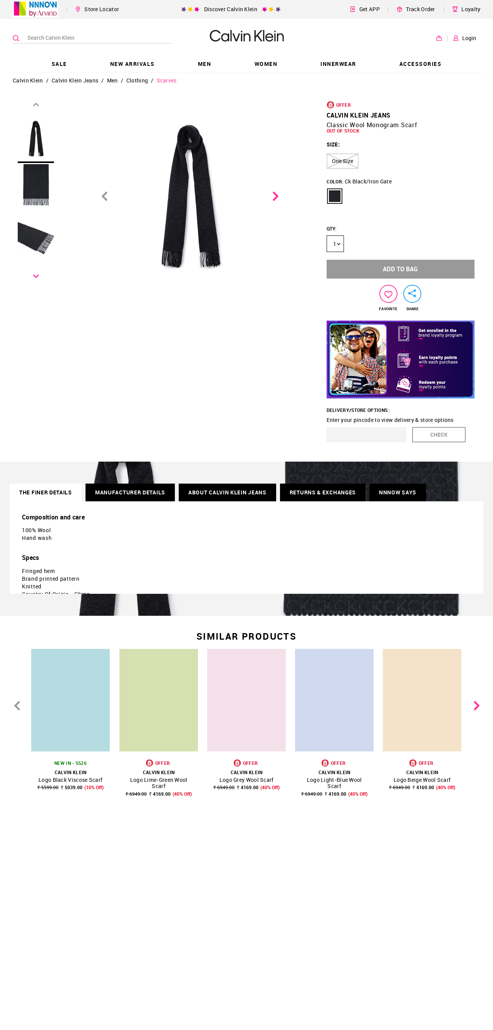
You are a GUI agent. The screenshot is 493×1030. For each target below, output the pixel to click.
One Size (342, 161)
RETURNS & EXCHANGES (323, 492)
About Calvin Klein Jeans (227, 492)
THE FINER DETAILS (45, 492)
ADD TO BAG (400, 269)
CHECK (439, 434)
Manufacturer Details (130, 492)
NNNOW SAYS (397, 492)
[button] (334, 196)
